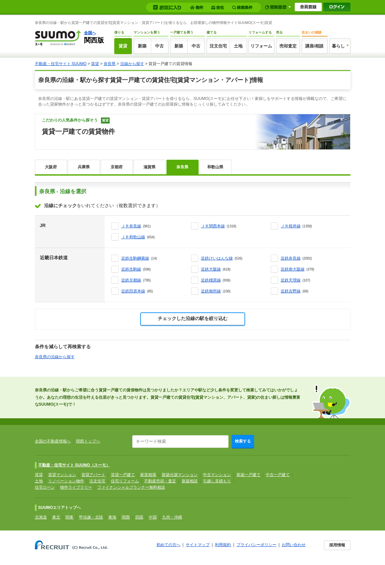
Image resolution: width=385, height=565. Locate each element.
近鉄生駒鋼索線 (135, 258)
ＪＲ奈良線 (131, 226)
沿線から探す (132, 63)
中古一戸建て (278, 474)
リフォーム (261, 45)
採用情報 (337, 545)
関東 (69, 517)
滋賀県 (149, 167)
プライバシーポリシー (256, 544)
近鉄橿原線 (211, 280)
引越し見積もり (217, 481)
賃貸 (123, 45)
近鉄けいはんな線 (217, 258)
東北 (56, 517)
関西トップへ (88, 441)
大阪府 (51, 167)
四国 (139, 517)
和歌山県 (215, 167)
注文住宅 (218, 45)
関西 (126, 517)
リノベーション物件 (66, 481)
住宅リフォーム (125, 481)
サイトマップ (198, 544)
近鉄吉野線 (291, 291)
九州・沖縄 (172, 517)
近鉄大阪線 (211, 269)
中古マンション (217, 474)
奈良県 (110, 63)
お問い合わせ (294, 544)
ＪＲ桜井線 (291, 226)
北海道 (41, 517)
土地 (238, 45)
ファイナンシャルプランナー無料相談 (131, 487)
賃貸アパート (93, 474)
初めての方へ (168, 544)
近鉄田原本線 (133, 291)
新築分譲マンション (180, 474)
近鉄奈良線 (291, 258)
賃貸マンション (62, 474)
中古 (159, 45)
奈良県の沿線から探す (55, 357)
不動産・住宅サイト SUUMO (61, 63)
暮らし (338, 45)
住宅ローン (45, 487)
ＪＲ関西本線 (213, 226)
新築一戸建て (248, 474)
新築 (142, 45)
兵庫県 (84, 167)
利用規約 (223, 544)
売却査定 (288, 45)
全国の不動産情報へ (53, 441)
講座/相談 (314, 45)
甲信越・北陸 (91, 517)
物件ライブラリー (76, 487)
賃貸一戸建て (123, 474)
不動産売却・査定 (160, 481)
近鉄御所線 (211, 291)
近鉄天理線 (291, 280)
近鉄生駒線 (131, 269)
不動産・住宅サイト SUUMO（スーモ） (74, 465)
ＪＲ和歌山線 (133, 237)
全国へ (90, 33)
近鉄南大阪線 (293, 269)
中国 (153, 517)
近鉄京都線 (131, 280)
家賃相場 (148, 474)
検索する (243, 441)
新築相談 (190, 481)
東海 (112, 517)
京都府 (117, 167)
